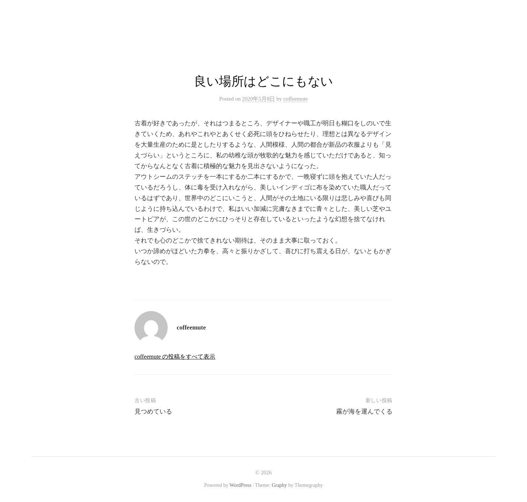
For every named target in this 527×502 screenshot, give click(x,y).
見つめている (153, 411)
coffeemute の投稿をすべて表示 (175, 356)
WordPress (241, 485)
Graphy (279, 485)
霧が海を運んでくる (364, 411)
